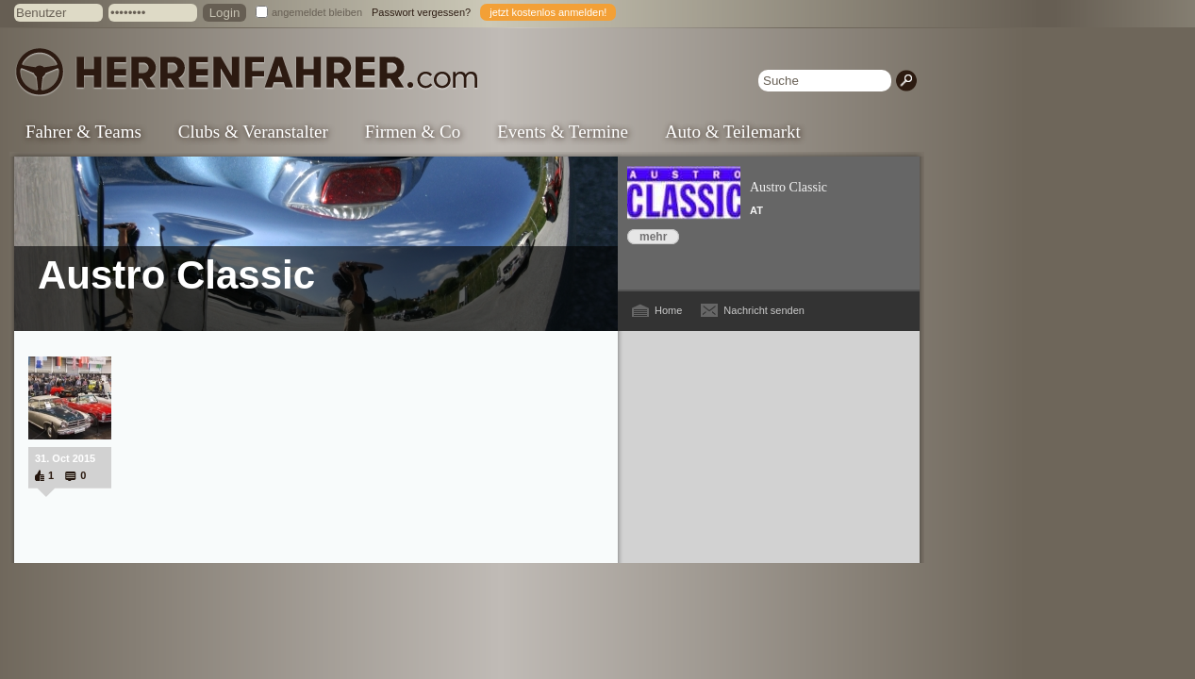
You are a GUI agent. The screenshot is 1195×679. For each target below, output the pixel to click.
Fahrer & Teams (83, 131)
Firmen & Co (412, 131)
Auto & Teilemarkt (733, 131)
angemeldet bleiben (317, 12)
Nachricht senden (764, 310)
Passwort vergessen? (421, 12)
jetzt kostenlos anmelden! (548, 12)
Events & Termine (562, 131)
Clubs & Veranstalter (253, 131)
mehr (653, 236)
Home (668, 310)
